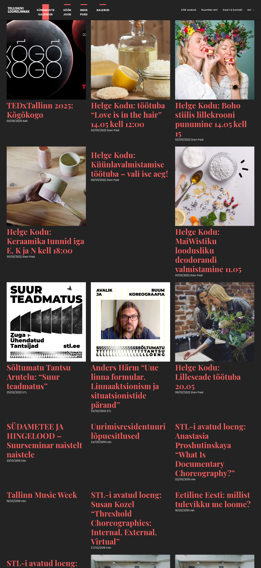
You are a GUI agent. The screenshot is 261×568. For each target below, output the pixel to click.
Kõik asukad (188, 10)
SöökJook (67, 12)
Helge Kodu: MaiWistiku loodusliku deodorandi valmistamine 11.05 (208, 250)
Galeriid (103, 10)
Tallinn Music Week (42, 494)
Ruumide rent (209, 10)
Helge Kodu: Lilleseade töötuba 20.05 (208, 376)
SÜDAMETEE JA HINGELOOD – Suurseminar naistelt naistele (44, 440)
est (249, 10)
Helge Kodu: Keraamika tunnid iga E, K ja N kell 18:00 (45, 240)
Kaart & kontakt (232, 10)
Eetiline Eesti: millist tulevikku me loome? (213, 499)
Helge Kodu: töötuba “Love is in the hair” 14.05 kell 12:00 (128, 114)
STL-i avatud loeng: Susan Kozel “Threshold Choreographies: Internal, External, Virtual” (126, 517)
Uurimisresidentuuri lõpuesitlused (128, 431)
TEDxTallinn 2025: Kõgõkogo (40, 110)
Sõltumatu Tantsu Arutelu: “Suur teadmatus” (39, 376)
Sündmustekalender (46, 12)
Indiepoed (84, 12)
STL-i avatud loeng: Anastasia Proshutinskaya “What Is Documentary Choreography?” (210, 449)
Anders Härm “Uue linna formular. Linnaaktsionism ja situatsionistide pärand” (125, 386)
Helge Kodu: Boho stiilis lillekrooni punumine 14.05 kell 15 (211, 119)
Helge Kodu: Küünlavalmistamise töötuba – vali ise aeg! (129, 164)
